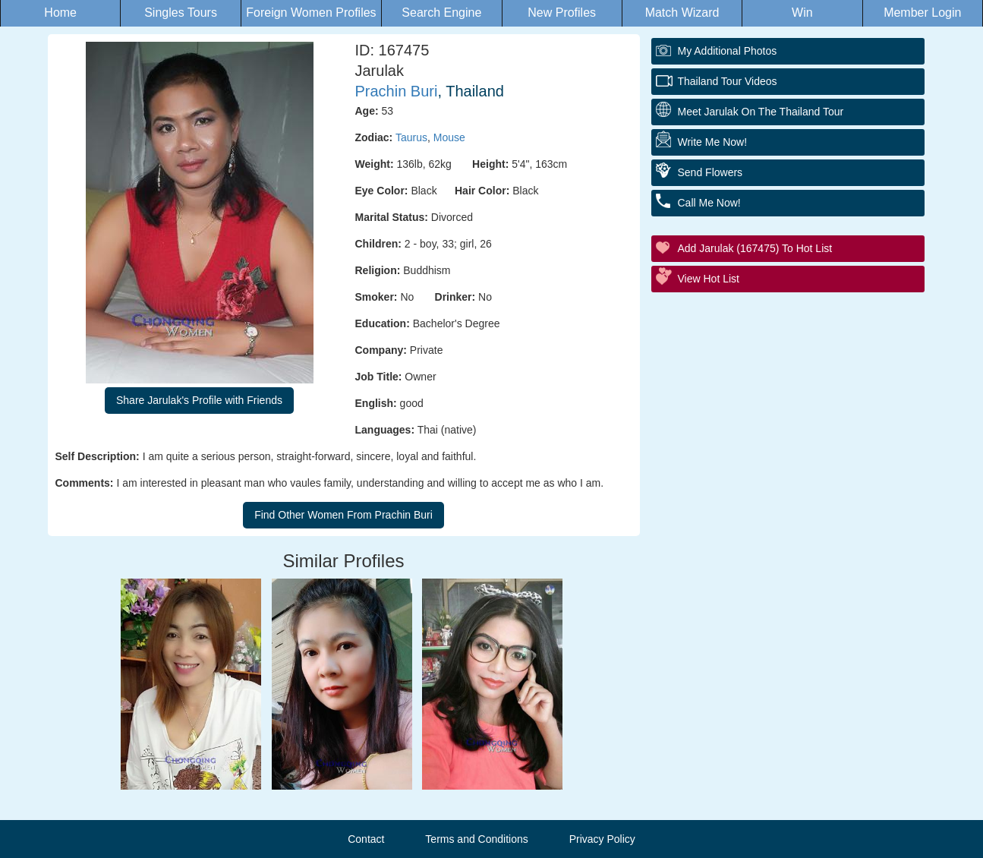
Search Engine (441, 12)
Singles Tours (180, 12)
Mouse (449, 137)
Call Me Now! (709, 203)
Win (802, 12)
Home (60, 12)
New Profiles (562, 12)
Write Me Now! (713, 142)
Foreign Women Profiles (311, 12)
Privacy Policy (602, 839)
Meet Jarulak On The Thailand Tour (761, 112)
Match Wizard (682, 12)
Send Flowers (710, 172)
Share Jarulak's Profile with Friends (199, 400)
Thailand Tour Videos (727, 81)
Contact (366, 839)
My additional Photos (727, 51)
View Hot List (708, 279)
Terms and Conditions (476, 839)
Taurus (411, 137)
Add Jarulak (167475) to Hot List (755, 248)
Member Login (922, 12)
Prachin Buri (396, 91)
